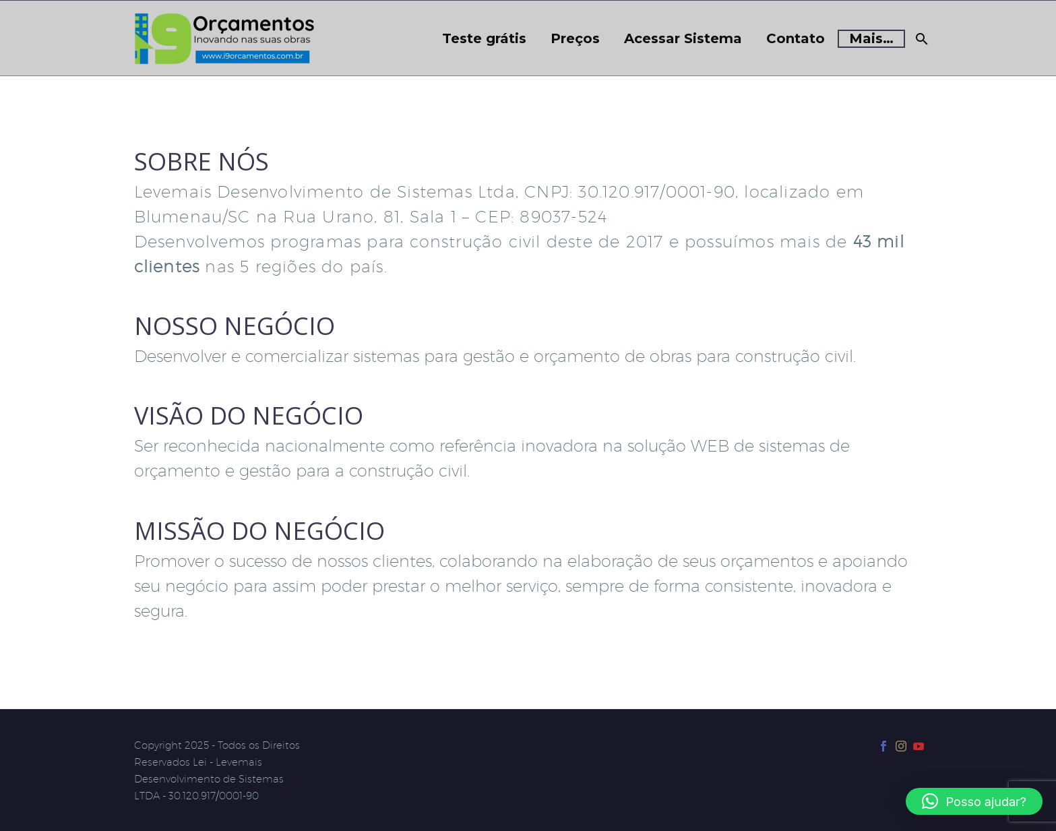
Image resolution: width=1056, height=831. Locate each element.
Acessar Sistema (683, 39)
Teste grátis (484, 39)
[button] (974, 801)
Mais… (871, 38)
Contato (795, 39)
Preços (575, 39)
